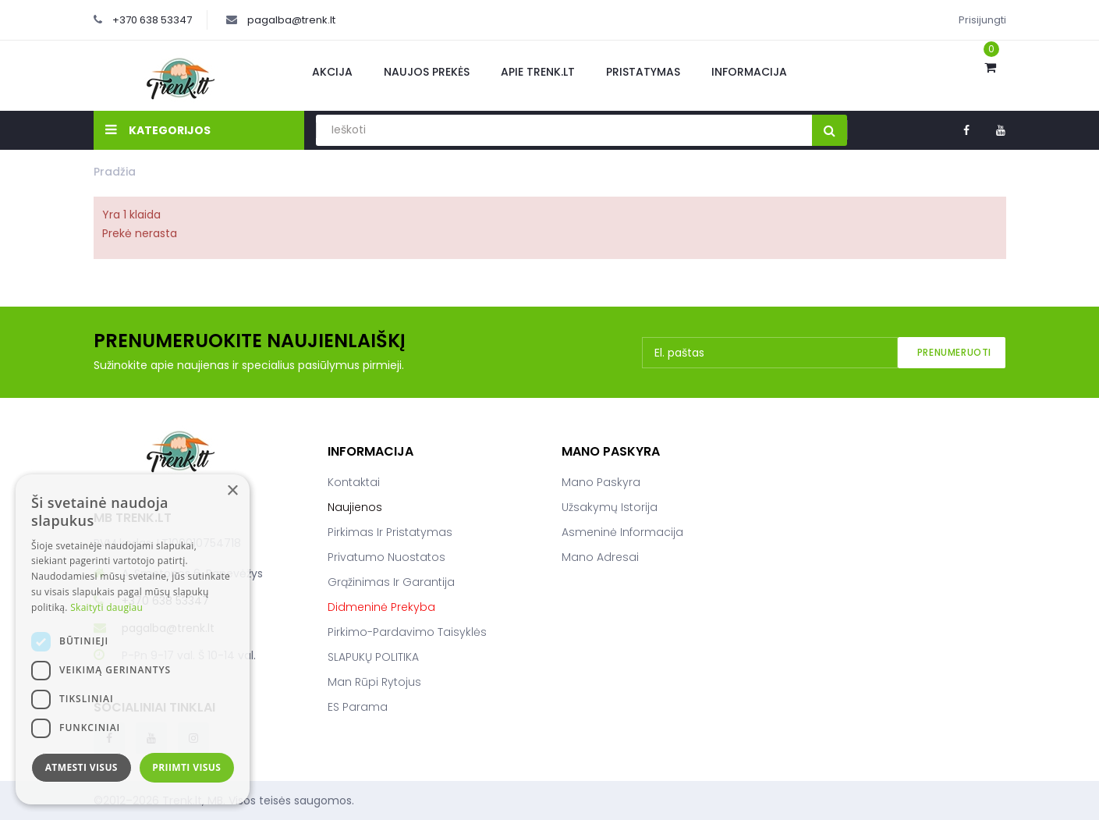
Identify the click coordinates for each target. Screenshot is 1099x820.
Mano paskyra (601, 482)
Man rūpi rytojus (374, 682)
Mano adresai (600, 557)
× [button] (232, 491)
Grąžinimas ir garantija (391, 582)
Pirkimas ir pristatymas (390, 532)
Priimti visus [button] (186, 767)
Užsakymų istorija (610, 507)
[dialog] (133, 639)
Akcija (332, 72)
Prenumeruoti (954, 352)
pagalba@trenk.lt (291, 19)
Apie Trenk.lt (538, 72)
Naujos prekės (427, 72)
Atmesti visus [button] (81, 767)
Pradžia (115, 171)
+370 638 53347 (152, 19)
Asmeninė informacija (622, 532)
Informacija (749, 72)
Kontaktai (354, 482)
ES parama (358, 707)
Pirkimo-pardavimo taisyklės (407, 632)
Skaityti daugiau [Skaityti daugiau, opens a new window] (106, 607)
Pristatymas (643, 72)
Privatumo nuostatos (386, 557)
